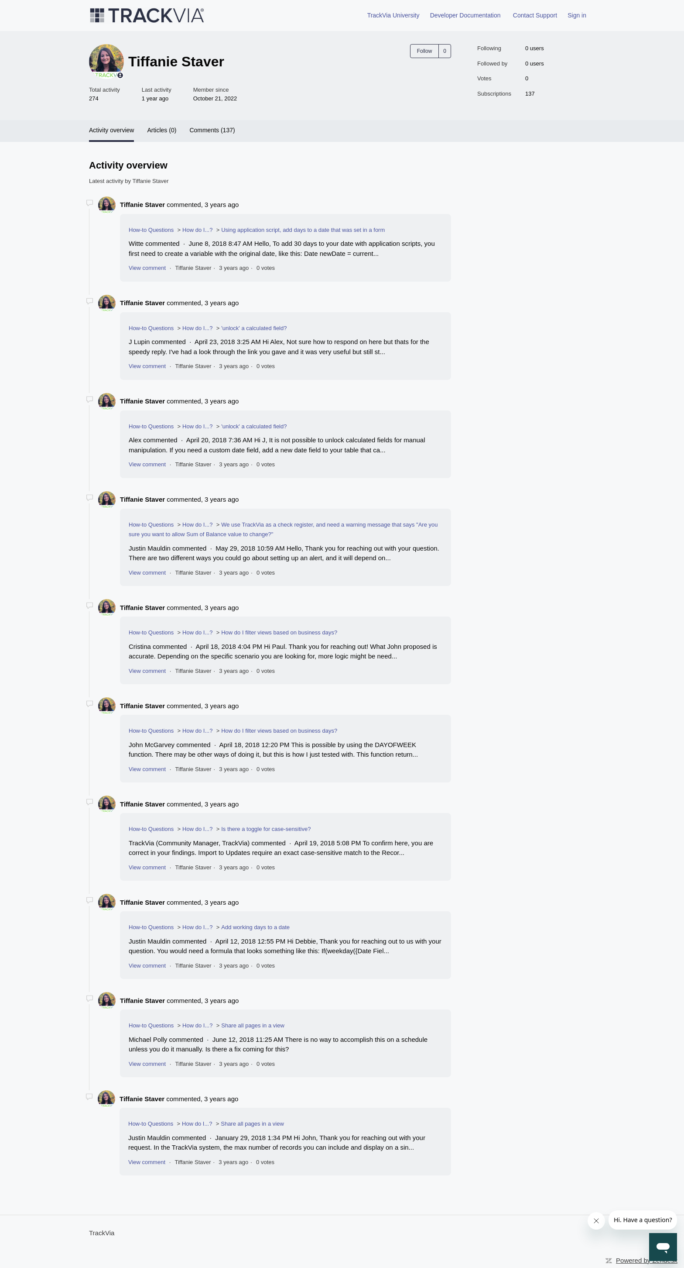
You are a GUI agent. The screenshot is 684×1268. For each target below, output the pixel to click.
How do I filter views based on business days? (279, 632)
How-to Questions (151, 230)
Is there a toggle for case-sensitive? (266, 829)
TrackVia (101, 1233)
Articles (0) (161, 130)
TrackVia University (393, 15)
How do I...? (197, 230)
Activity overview (111, 130)
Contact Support (535, 15)
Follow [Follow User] (424, 51)
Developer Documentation (465, 15)
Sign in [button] (577, 15)
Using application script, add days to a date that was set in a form (303, 230)
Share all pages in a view (252, 1025)
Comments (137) (212, 130)
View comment (147, 268)
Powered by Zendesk (646, 1260)
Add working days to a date (255, 927)
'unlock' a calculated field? (254, 328)
